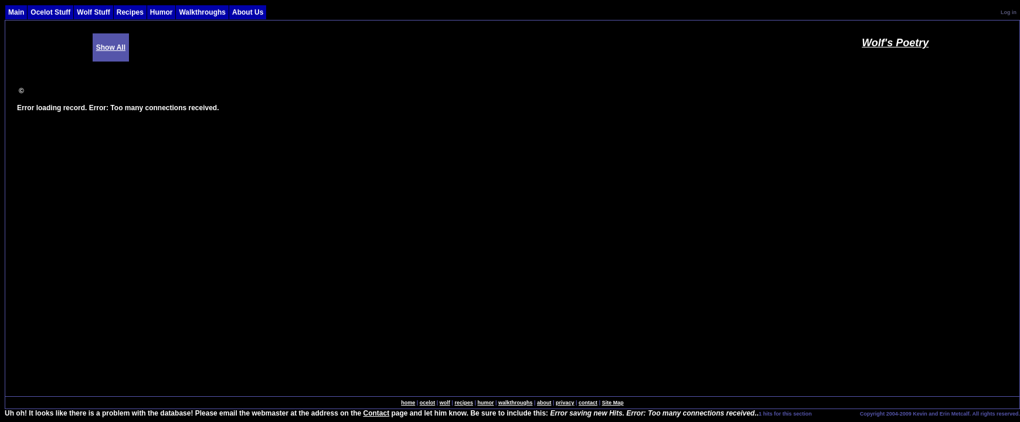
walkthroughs (515, 403)
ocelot (428, 403)
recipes (463, 403)
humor (485, 403)
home (408, 403)
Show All (110, 47)
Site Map (613, 403)
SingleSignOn (835, 413)
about (544, 403)
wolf (445, 403)
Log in (1008, 12)
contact (588, 403)
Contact (376, 413)
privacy (565, 403)
